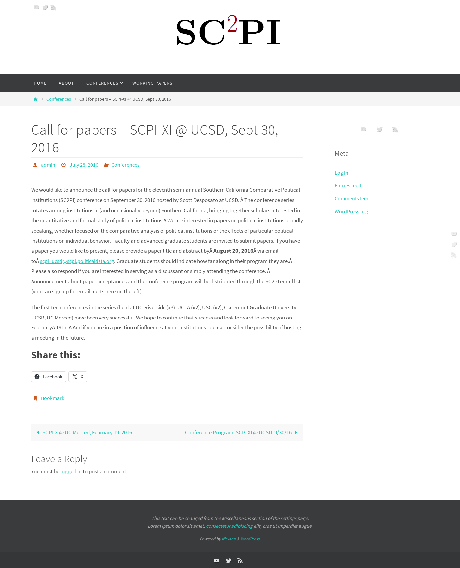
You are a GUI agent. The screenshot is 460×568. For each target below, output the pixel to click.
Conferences (58, 99)
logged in (71, 470)
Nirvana (229, 538)
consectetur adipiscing (229, 525)
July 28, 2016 (84, 164)
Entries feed (348, 185)
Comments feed (353, 198)
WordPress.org (352, 211)
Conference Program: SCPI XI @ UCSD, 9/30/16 (242, 431)
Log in (342, 172)
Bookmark (52, 397)
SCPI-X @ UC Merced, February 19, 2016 (83, 431)
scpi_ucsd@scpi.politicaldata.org (79, 260)
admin (48, 164)
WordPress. (250, 538)
